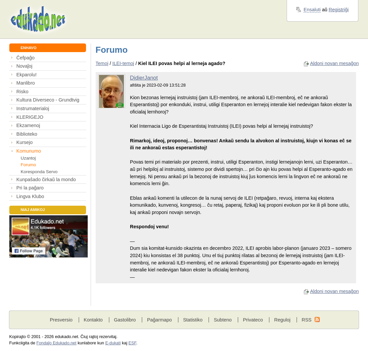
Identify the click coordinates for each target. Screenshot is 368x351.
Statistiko (193, 319)
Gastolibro (125, 319)
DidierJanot (144, 78)
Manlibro (25, 83)
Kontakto (93, 319)
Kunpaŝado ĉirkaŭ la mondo (46, 179)
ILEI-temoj (123, 63)
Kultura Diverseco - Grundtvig (47, 100)
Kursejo (24, 142)
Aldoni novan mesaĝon (334, 63)
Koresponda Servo (39, 171)
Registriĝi (339, 9)
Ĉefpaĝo (25, 57)
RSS (307, 319)
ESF (132, 343)
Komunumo (28, 151)
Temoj (102, 63)
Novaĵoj (24, 66)
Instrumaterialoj (32, 108)
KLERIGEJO (29, 117)
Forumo (28, 164)
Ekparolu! (26, 74)
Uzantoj (28, 158)
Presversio (61, 319)
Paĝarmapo (159, 319)
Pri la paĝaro (30, 187)
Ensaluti (312, 9)
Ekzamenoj (28, 125)
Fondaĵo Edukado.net (57, 343)
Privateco (253, 319)
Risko (22, 91)
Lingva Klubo (30, 196)
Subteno (223, 319)
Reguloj (282, 319)
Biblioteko (26, 134)
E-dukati (113, 343)
